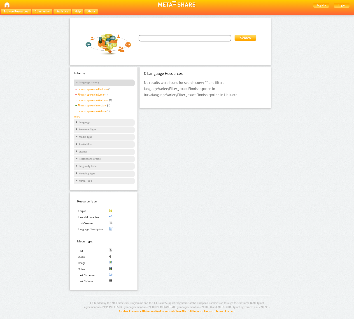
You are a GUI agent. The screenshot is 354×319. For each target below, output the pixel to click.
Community (42, 11)
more (77, 116)
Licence (83, 151)
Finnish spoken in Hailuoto (93, 89)
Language (84, 122)
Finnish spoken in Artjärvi (92, 105)
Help (78, 11)
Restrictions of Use (90, 158)
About (91, 11)
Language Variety (89, 82)
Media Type (85, 136)
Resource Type (87, 129)
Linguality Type (88, 166)
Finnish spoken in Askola (92, 111)
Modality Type (87, 173)
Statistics (62, 11)
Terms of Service (225, 311)
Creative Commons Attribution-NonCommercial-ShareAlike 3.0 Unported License (166, 311)
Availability (85, 144)
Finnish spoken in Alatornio (93, 100)
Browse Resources (16, 11)
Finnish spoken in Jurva (91, 94)
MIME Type (85, 180)
